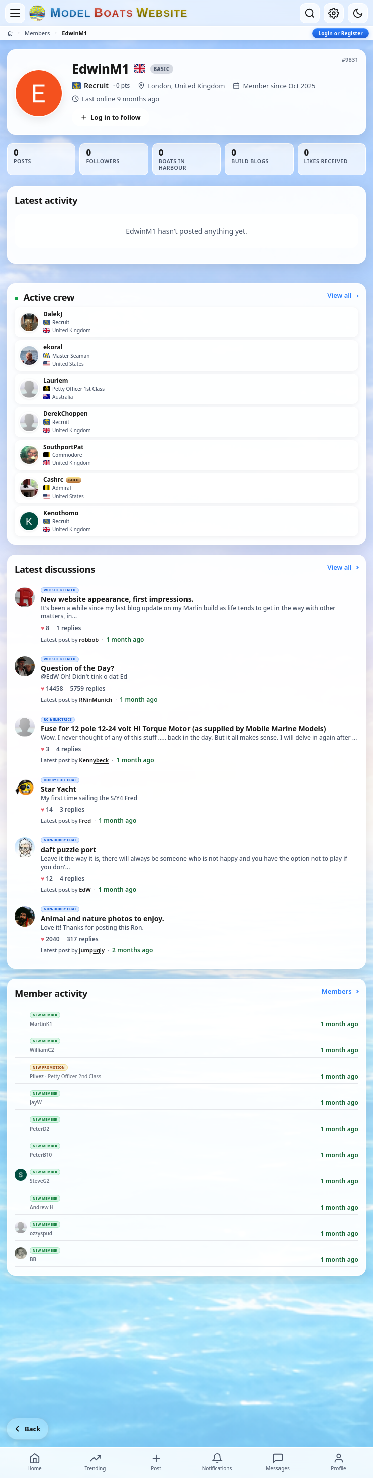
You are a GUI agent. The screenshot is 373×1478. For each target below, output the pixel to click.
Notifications (217, 1462)
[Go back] (27, 1429)
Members (37, 33)
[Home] (10, 33)
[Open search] (310, 13)
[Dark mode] (358, 13)
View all (342, 295)
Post (156, 1462)
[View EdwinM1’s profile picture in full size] (39, 93)
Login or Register (340, 33)
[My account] (334, 13)
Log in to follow (110, 117)
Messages (277, 1462)
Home (34, 1462)
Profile (338, 1462)
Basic (162, 69)
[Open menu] (15, 13)
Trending (95, 1462)
